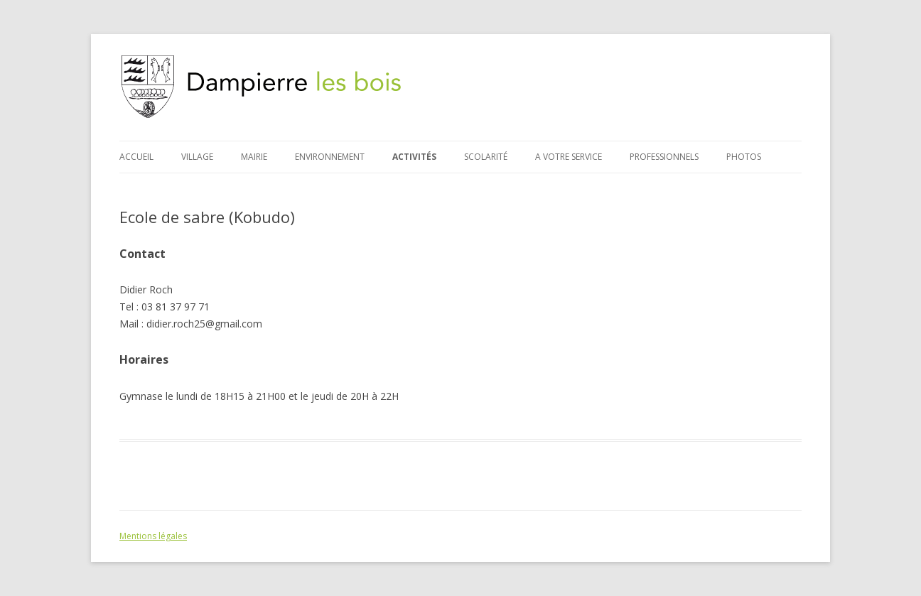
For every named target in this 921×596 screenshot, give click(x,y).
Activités (414, 157)
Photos (743, 157)
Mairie (254, 157)
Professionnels (664, 157)
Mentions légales (153, 536)
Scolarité (485, 157)
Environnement (330, 157)
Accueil (136, 157)
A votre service (568, 157)
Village (197, 157)
